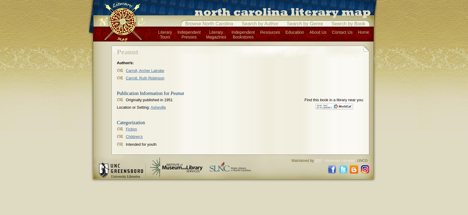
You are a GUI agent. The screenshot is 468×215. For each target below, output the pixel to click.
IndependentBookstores (243, 34)
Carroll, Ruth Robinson (145, 78)
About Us (318, 32)
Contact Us (342, 32)
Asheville (158, 107)
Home (363, 32)
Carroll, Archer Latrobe (145, 70)
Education (294, 32)
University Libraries (339, 161)
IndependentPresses (189, 34)
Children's (134, 136)
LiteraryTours (165, 34)
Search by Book (348, 23)
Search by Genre (305, 23)
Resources (270, 32)
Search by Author (260, 23)
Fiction (131, 129)
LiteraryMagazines (216, 34)
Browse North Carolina (209, 23)
